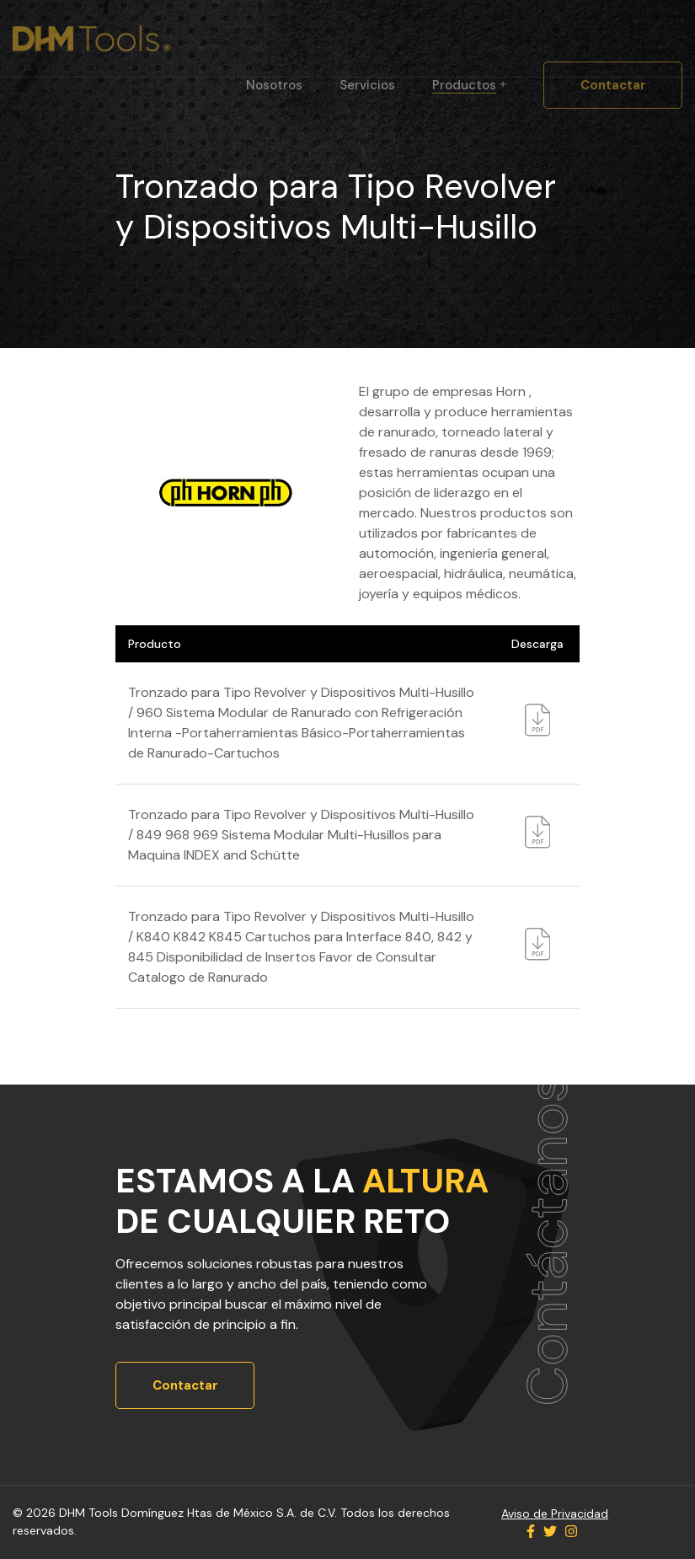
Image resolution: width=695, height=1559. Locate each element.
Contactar (613, 85)
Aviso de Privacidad (554, 1513)
